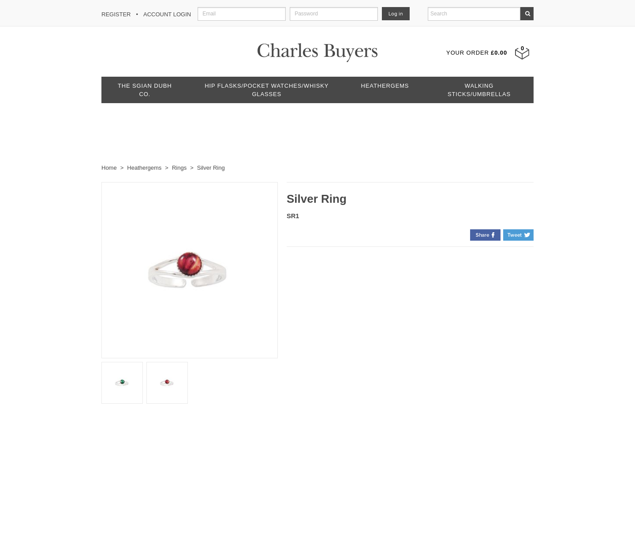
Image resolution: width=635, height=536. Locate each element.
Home (109, 167)
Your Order (476, 52)
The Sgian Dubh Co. (145, 89)
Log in (395, 14)
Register (116, 14)
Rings (179, 167)
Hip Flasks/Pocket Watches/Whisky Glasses (267, 89)
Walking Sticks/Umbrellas (479, 89)
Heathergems (385, 85)
